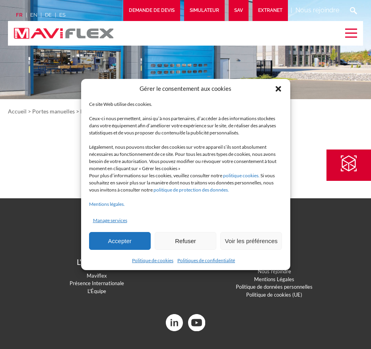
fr (19, 15)
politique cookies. (241, 175)
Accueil (17, 111)
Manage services (110, 220)
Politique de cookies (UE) (274, 294)
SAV (238, 10)
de (48, 15)
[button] (278, 89)
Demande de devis (152, 10)
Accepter (120, 241)
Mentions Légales (274, 279)
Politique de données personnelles (274, 287)
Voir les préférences (251, 241)
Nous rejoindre (317, 10)
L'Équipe (96, 291)
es (62, 15)
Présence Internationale (97, 283)
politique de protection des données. (191, 190)
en (33, 15)
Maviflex (97, 275)
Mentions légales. (107, 204)
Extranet (270, 10)
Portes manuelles (53, 111)
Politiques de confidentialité (206, 260)
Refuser (185, 241)
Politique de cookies (152, 260)
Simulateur (204, 10)
